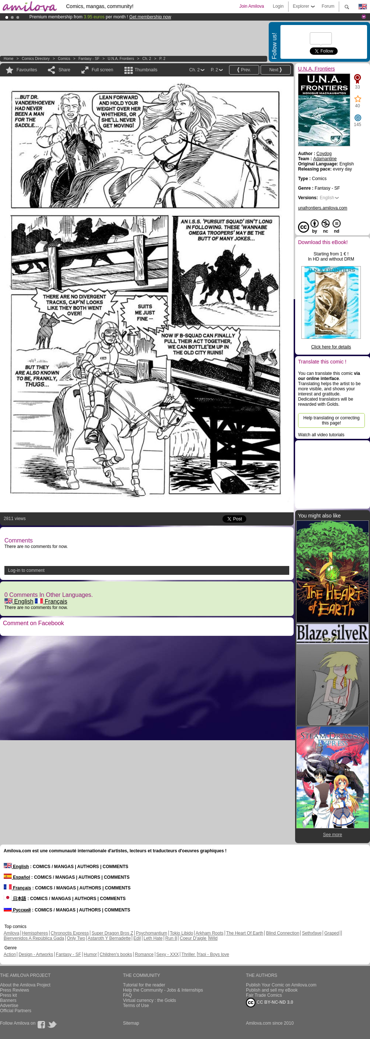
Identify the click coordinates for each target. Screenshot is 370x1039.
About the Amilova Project (25, 985)
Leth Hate (153, 938)
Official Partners (15, 1010)
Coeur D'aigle (194, 938)
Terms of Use (136, 1005)
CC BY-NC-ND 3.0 (269, 1002)
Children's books (115, 954)
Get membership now (150, 16)
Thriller (188, 954)
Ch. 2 (146, 59)
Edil (137, 938)
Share (64, 69)
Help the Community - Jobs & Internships (163, 990)
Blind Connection (283, 933)
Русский (17, 910)
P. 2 (162, 59)
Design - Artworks (36, 954)
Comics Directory (36, 59)
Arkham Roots (210, 933)
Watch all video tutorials (321, 434)
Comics (64, 59)
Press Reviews (14, 990)
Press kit (8, 995)
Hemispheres (35, 933)
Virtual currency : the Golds (149, 1000)
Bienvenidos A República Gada (34, 938)
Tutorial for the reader (144, 985)
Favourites (27, 69)
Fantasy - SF (89, 59)
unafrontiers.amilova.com (322, 208)
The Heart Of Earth (244, 933)
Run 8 (171, 938)
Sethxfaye (312, 933)
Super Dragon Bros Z (112, 933)
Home (9, 59)
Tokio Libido (181, 933)
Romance (144, 954)
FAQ (127, 995)
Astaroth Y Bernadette (109, 938)
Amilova (11, 933)
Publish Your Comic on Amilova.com (281, 985)
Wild (213, 938)
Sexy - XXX (167, 954)
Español (17, 877)
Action (10, 954)
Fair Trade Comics (264, 995)
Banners (8, 1000)
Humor (90, 954)
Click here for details (331, 347)
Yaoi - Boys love (213, 954)
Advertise (9, 1005)
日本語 (15, 898)
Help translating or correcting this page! (331, 420)
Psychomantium (151, 933)
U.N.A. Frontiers (121, 59)
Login (278, 6)
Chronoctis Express (70, 933)
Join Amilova (251, 6)
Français (51, 601)
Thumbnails (146, 69)
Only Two (76, 938)
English (18, 601)
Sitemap (131, 1023)
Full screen (102, 69)
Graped (331, 933)
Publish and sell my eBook (272, 990)
